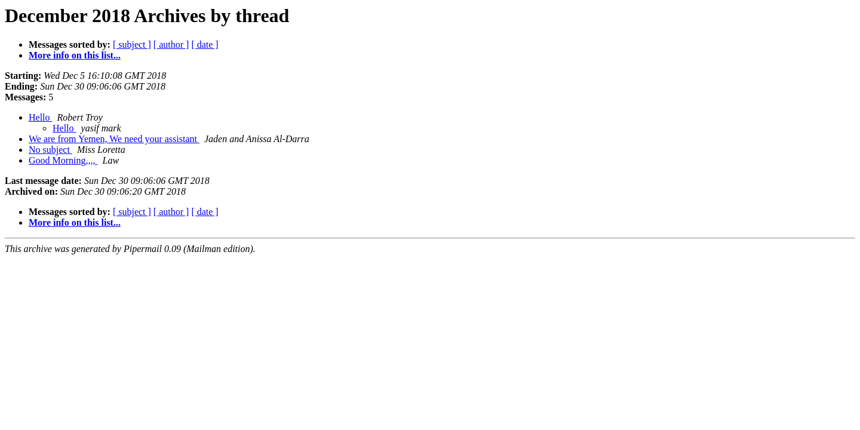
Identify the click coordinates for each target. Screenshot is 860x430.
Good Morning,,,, (63, 160)
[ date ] (204, 44)
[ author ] (171, 44)
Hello (41, 117)
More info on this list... (75, 55)
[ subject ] (132, 44)
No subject (50, 150)
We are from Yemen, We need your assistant (114, 139)
